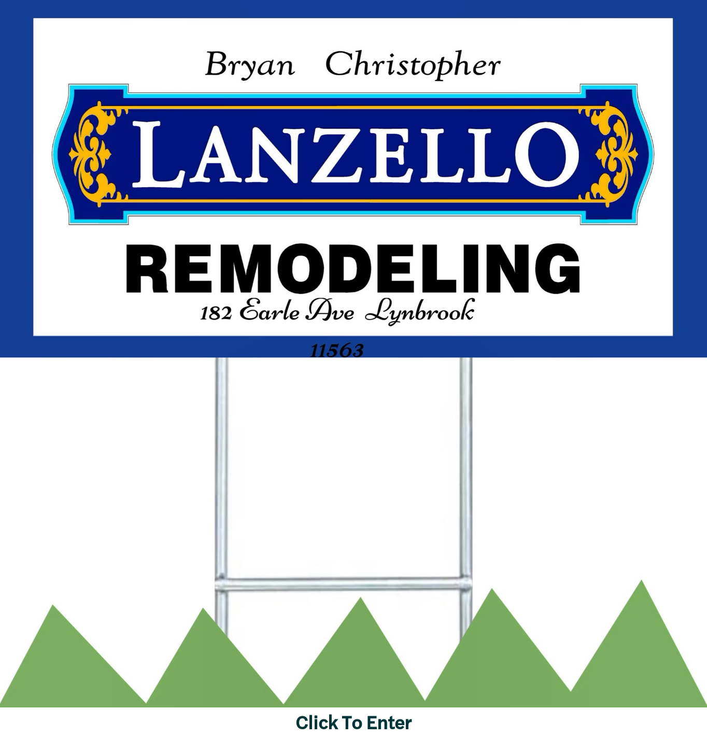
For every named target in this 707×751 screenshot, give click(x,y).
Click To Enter (353, 721)
